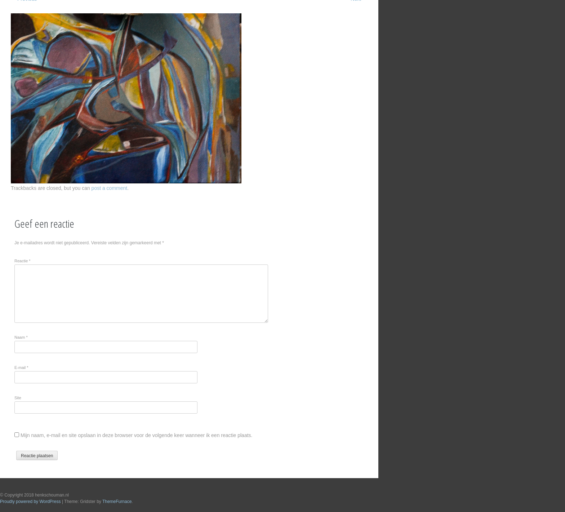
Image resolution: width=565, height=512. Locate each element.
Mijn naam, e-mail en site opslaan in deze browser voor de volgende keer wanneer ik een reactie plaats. (137, 435)
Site (17, 398)
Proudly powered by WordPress (30, 501)
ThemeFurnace (117, 501)
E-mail (21, 367)
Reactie (22, 261)
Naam (21, 337)
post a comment (110, 188)
